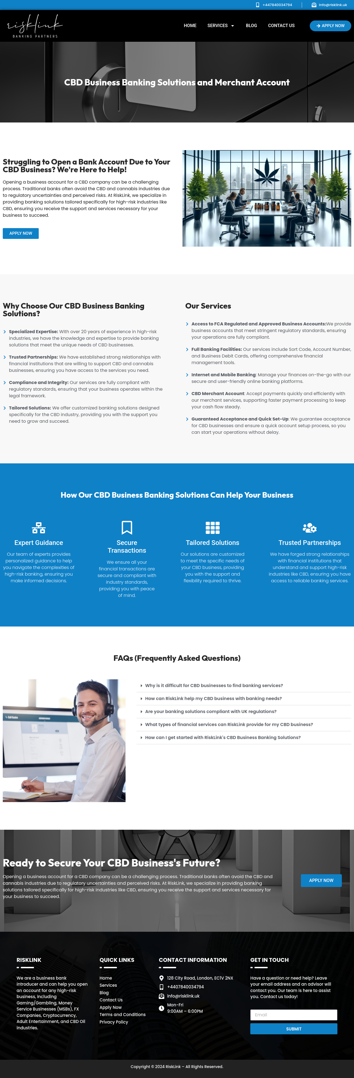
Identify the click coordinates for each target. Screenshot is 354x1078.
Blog (251, 25)
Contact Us (281, 25)
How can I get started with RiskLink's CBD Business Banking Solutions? (223, 737)
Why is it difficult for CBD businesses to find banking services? (214, 685)
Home (190, 25)
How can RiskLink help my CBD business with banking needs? (213, 698)
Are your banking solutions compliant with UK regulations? (211, 711)
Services (221, 26)
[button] (244, 685)
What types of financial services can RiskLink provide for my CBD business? (229, 724)
